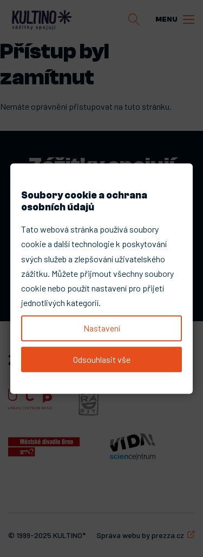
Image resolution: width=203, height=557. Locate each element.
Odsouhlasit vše (101, 359)
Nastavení (101, 328)
